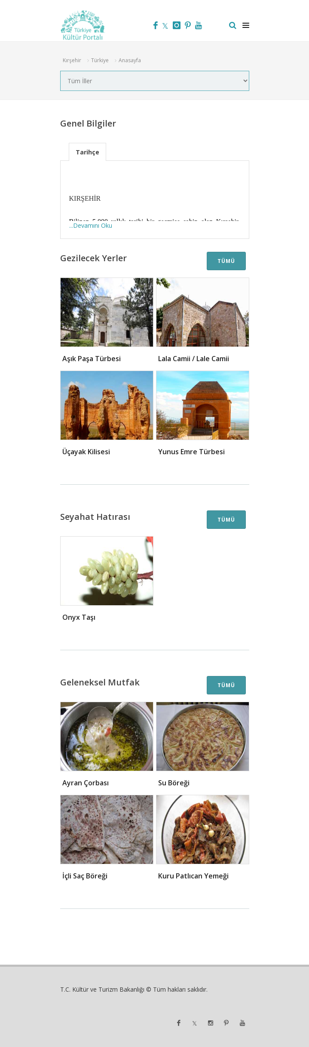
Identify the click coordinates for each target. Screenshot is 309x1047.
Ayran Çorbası (85, 783)
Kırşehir (72, 60)
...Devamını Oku (90, 225)
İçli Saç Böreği (84, 876)
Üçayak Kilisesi (86, 451)
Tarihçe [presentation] (87, 152)
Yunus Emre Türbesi (191, 451)
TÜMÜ (226, 261)
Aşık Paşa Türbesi (91, 358)
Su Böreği (174, 783)
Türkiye (100, 60)
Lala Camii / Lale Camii (193, 358)
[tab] (87, 151)
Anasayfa (130, 60)
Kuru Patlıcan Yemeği (193, 876)
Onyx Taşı (78, 617)
